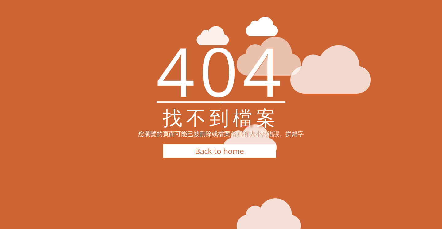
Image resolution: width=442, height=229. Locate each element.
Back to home (219, 151)
